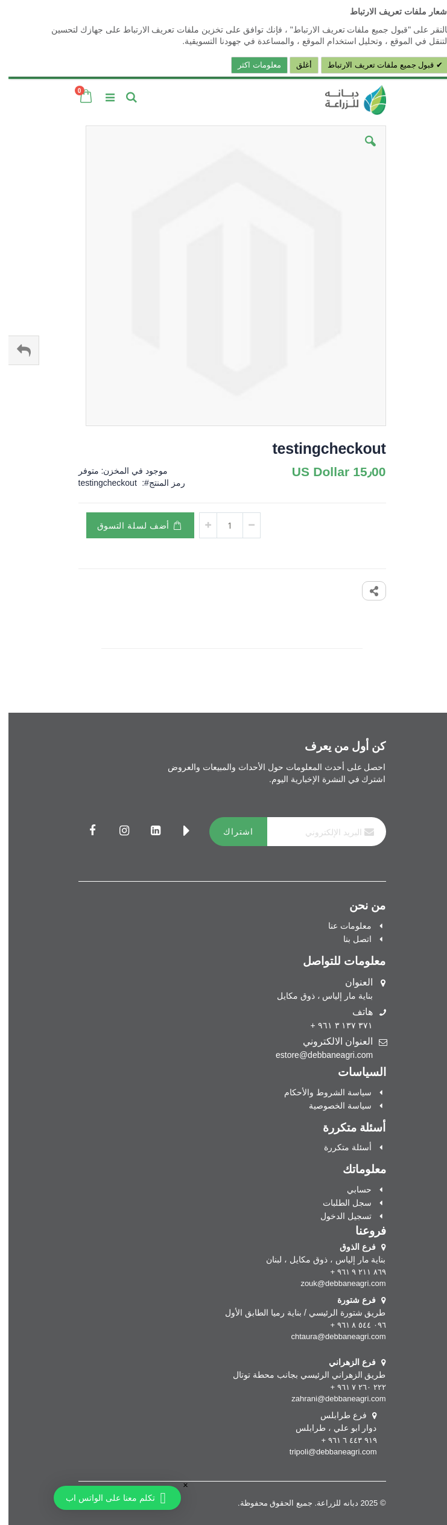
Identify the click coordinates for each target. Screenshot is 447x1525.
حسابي (350, 1189)
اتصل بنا (349, 939)
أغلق (295, 64)
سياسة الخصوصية (331, 1105)
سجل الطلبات (338, 1203)
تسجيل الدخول (337, 1216)
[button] (362, 150)
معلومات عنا (341, 926)
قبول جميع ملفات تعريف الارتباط (373, 64)
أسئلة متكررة (339, 1147)
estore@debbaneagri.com (315, 1055)
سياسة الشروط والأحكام (319, 1092)
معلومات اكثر (251, 64)
